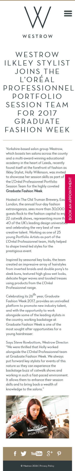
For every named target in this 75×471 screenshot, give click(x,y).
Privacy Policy (47, 465)
